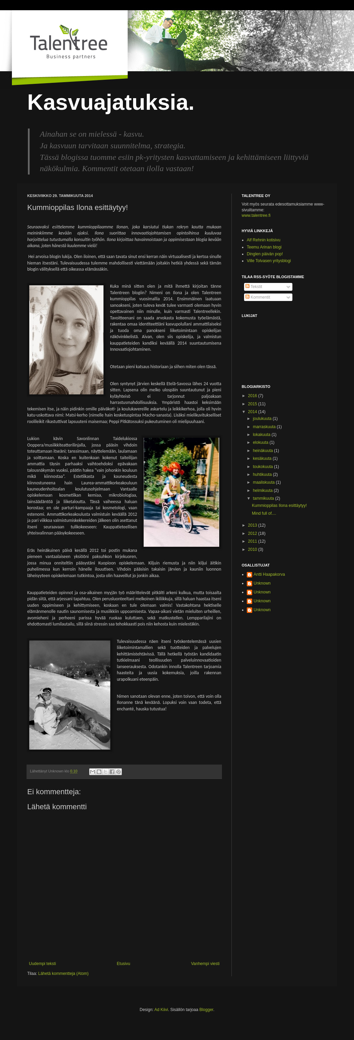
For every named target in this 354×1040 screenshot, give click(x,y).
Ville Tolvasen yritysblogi (269, 260)
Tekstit (253, 286)
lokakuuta (262, 434)
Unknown (262, 583)
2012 (253, 533)
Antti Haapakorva (269, 574)
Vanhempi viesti (205, 963)
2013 (253, 525)
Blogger (206, 1009)
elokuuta (261, 442)
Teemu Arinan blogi (264, 247)
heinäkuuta (263, 450)
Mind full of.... (264, 513)
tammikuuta (264, 498)
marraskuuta (265, 426)
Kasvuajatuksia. (110, 102)
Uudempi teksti (42, 963)
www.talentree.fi (256, 215)
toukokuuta (263, 466)
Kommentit (257, 297)
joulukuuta (263, 418)
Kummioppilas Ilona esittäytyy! (279, 505)
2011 (253, 541)
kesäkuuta (263, 458)
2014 (253, 411)
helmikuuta (263, 490)
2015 (253, 404)
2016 (253, 395)
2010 (253, 549)
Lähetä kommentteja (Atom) (63, 973)
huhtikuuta (263, 474)
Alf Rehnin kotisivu (263, 240)
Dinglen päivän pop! (265, 254)
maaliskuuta (264, 482)
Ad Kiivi (161, 1009)
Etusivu (123, 963)
